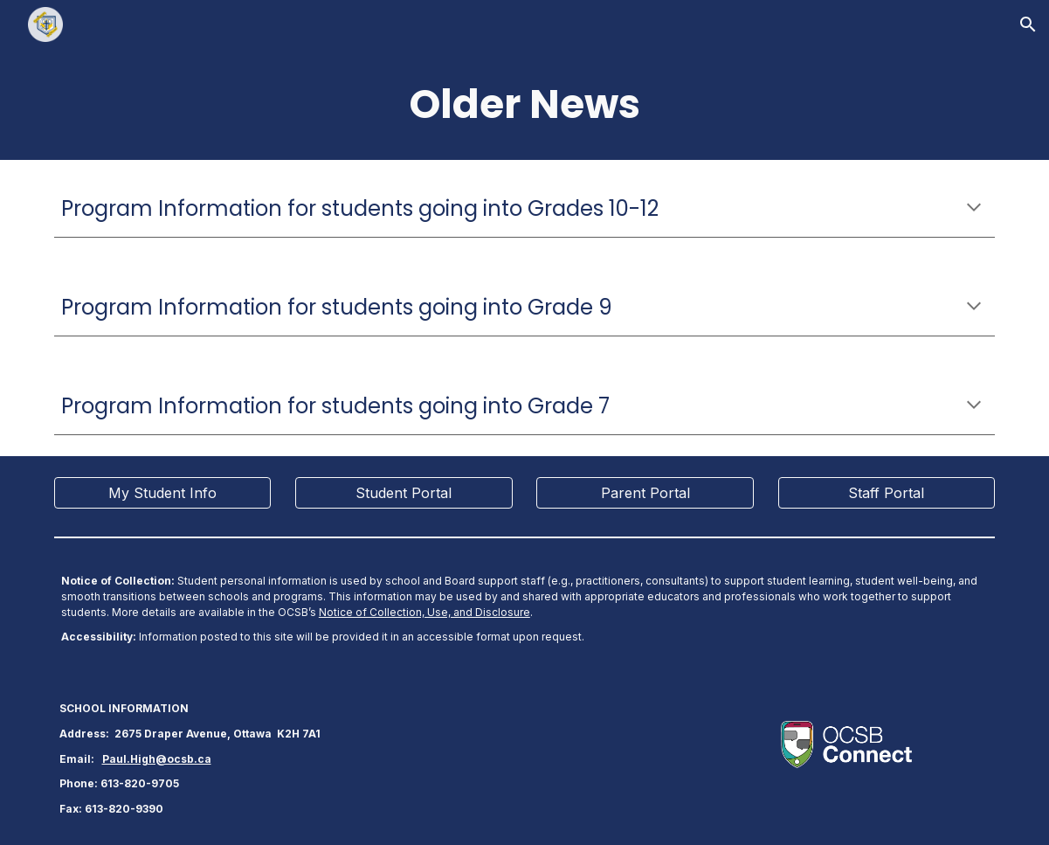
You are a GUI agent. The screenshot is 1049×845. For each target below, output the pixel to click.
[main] (524, 104)
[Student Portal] (404, 493)
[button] (1028, 24)
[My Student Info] (163, 493)
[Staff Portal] (887, 493)
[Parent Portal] (645, 493)
